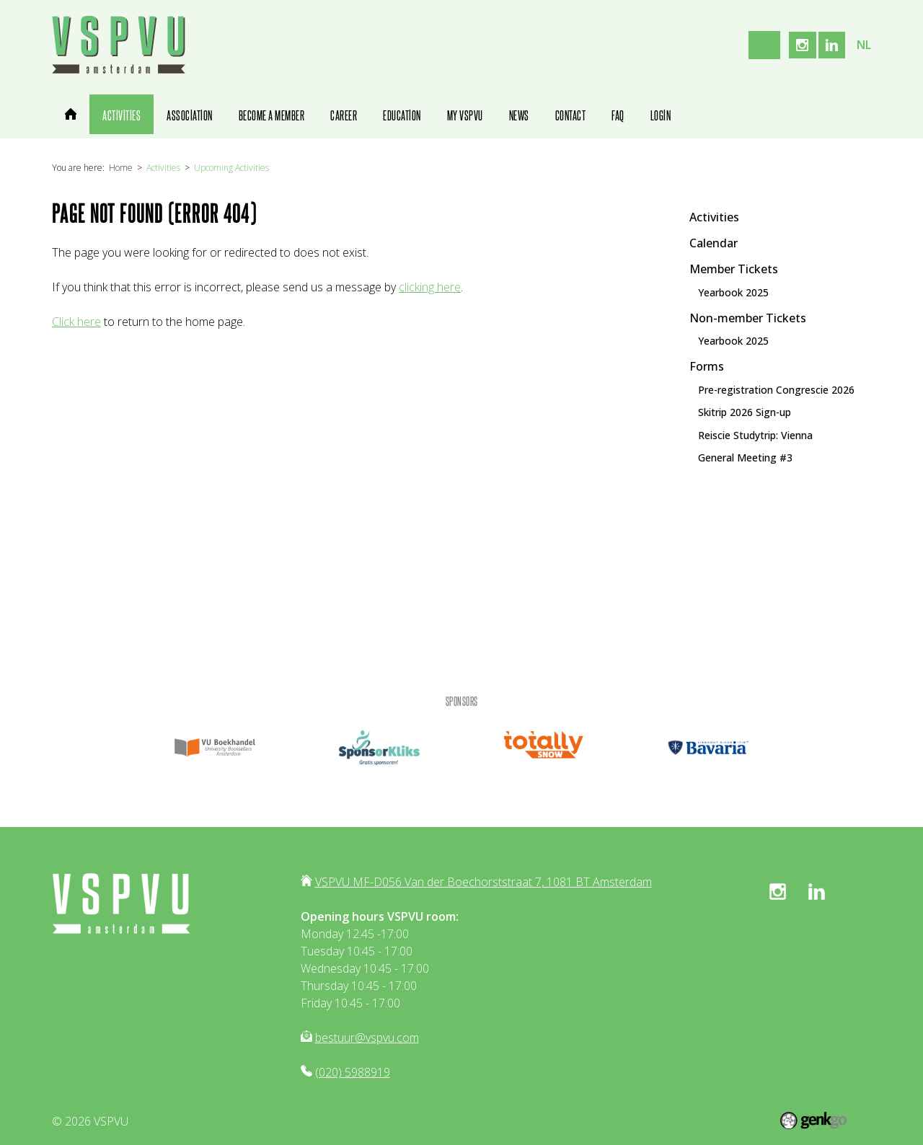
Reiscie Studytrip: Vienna (755, 434)
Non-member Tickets (747, 317)
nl (864, 45)
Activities (163, 168)
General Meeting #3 (745, 457)
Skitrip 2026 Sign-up (744, 412)
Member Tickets (733, 268)
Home (121, 168)
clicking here (430, 287)
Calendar (713, 242)
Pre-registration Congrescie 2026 (776, 389)
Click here (76, 322)
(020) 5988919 (352, 1072)
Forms (706, 365)
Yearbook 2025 (733, 292)
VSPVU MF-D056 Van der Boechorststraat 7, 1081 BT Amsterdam (483, 882)
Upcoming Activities (231, 168)
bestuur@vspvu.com (367, 1037)
